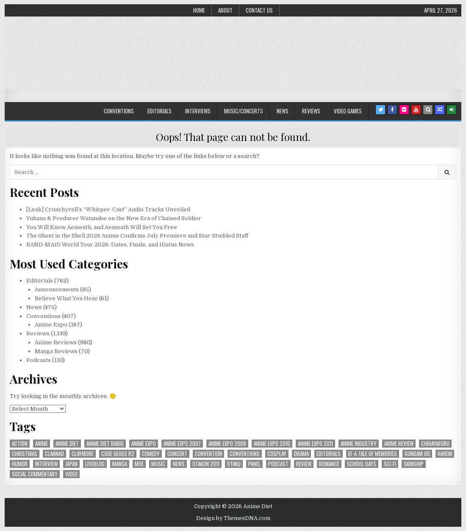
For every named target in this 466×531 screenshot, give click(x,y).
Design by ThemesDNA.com (233, 518)
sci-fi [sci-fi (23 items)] (390, 464)
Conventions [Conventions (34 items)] (245, 454)
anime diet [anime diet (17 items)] (67, 444)
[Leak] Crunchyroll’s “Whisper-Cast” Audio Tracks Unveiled (108, 209)
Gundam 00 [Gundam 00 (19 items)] (417, 454)
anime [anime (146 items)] (41, 444)
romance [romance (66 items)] (329, 464)
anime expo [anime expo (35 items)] (143, 444)
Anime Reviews (56, 342)
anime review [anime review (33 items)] (398, 444)
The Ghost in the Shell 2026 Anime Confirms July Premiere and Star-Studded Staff (137, 235)
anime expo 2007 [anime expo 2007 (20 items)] (182, 444)
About (225, 10)
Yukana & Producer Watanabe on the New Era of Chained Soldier (113, 218)
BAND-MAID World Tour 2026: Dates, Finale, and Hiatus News (110, 244)
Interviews (198, 111)
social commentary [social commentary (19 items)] (35, 474)
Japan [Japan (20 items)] (71, 464)
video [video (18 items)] (71, 474)
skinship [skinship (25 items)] (414, 464)
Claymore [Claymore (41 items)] (83, 454)
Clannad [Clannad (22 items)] (54, 454)
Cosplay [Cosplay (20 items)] (276, 454)
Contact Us (259, 10)
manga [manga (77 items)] (119, 464)
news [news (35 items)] (179, 464)
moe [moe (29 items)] (139, 464)
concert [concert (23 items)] (177, 454)
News (282, 111)
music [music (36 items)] (158, 464)
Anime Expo (51, 324)
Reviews (311, 111)
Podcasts (38, 360)
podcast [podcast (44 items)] (278, 464)
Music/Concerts (243, 111)
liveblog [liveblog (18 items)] (95, 464)
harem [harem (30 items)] (445, 454)
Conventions (119, 111)
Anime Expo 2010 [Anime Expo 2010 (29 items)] (272, 444)
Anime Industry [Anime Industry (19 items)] (359, 444)
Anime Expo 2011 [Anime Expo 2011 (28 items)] (315, 444)
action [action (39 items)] (20, 444)
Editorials (159, 111)
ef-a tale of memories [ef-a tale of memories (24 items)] (372, 454)
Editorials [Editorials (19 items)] (328, 454)
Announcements (57, 289)
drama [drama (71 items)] (301, 454)
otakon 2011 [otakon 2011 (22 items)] (205, 464)
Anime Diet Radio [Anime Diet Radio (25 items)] (105, 444)
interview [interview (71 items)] (46, 464)
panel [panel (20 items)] (254, 464)
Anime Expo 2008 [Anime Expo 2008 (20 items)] (227, 444)
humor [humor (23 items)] (20, 464)
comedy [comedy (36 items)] (151, 454)
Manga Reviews (56, 351)
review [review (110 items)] (303, 464)
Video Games (348, 111)
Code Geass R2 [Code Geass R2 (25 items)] (117, 454)
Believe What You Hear (66, 298)
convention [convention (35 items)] (208, 454)
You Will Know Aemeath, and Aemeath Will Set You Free (101, 227)
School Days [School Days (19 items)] (361, 464)
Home (199, 10)
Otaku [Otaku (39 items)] (234, 464)
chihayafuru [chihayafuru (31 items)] (435, 444)
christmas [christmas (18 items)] (24, 454)
